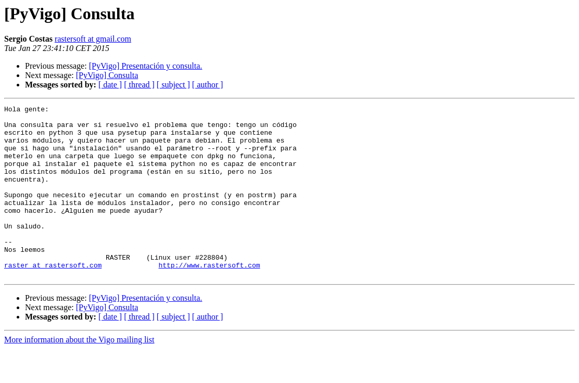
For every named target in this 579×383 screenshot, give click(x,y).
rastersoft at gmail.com (93, 38)
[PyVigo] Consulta (107, 75)
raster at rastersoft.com (53, 297)
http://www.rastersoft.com (209, 297)
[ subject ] (173, 84)
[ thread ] (139, 84)
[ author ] (207, 84)
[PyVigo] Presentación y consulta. (146, 65)
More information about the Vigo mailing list (79, 373)
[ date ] (110, 84)
